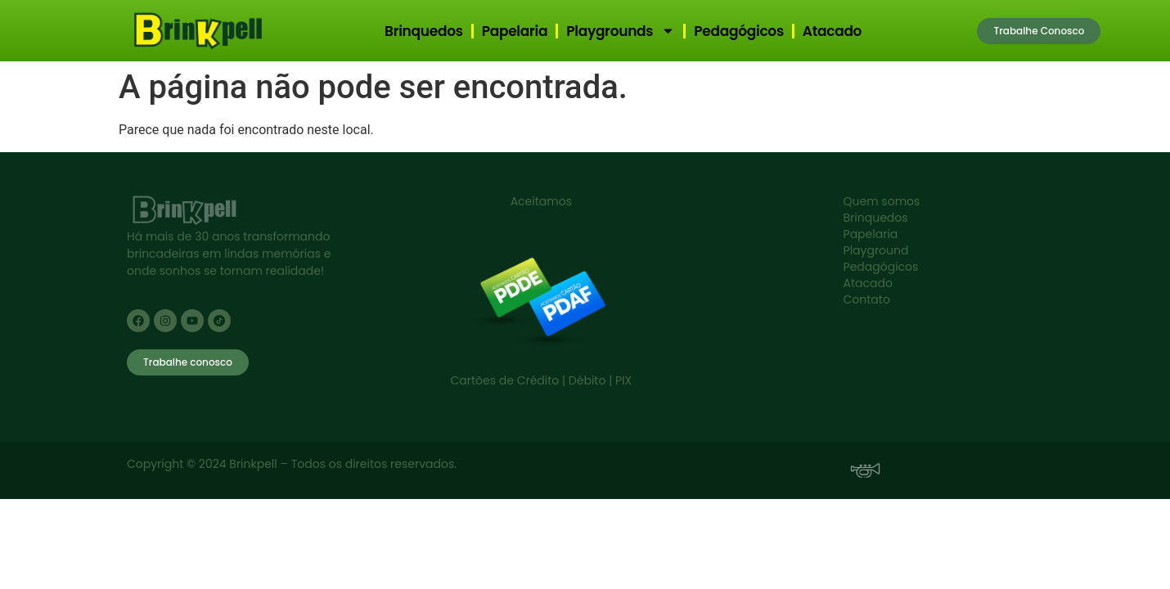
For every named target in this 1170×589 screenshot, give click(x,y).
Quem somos (882, 201)
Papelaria (515, 31)
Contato (867, 299)
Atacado (832, 31)
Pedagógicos (739, 31)
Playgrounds (620, 31)
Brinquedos (424, 31)
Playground (876, 250)
